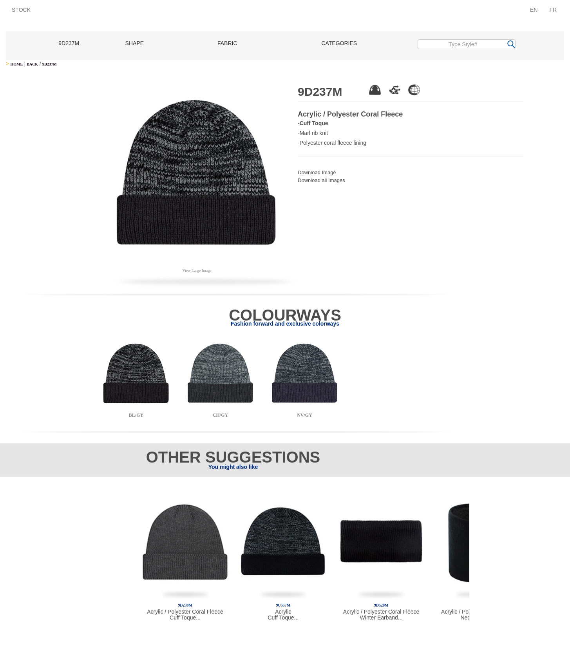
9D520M (381, 605)
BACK (32, 64)
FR (553, 10)
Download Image (317, 172)
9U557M (283, 605)
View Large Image (196, 270)
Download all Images (321, 180)
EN (533, 10)
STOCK (21, 10)
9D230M (185, 605)
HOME (16, 64)
